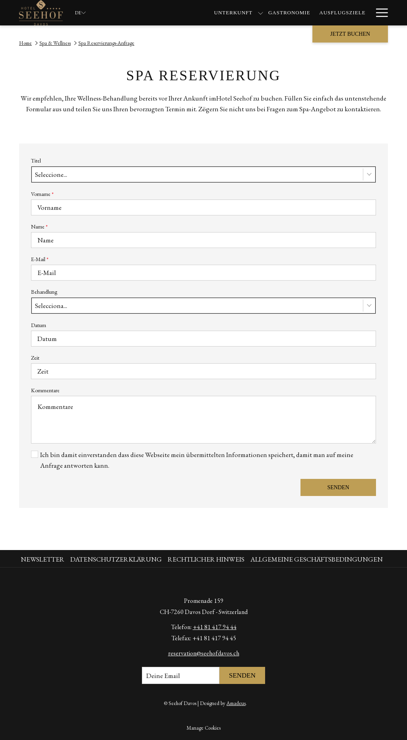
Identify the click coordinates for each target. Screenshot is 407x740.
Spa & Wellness (55, 43)
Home (25, 43)
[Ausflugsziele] (245, 12)
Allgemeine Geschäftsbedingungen (316, 559)
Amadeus (236, 703)
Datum (38, 325)
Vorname (42, 194)
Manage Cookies (203, 728)
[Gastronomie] (192, 12)
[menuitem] (43, 559)
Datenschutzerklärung (116, 559)
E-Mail (39, 259)
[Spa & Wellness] (301, 12)
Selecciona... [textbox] (51, 305)
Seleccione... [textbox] (51, 174)
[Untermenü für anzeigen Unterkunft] (163, 12)
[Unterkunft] (136, 12)
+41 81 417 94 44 (214, 627)
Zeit (35, 357)
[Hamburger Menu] (379, 12)
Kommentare (45, 390)
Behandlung (44, 291)
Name (39, 226)
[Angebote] (350, 12)
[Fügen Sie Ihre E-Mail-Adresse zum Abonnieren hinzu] (180, 675)
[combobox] (203, 174)
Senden (338, 487)
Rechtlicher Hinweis (206, 559)
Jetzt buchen (350, 34)
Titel (36, 160)
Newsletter (42, 559)
